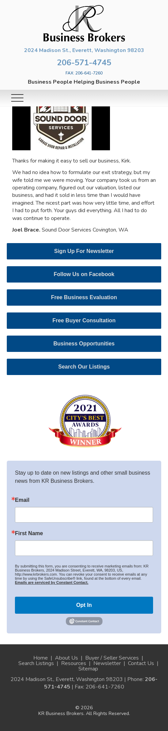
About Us (66, 658)
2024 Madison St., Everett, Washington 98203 (84, 50)
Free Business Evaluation (84, 297)
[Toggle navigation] (17, 98)
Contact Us (141, 663)
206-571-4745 (84, 62)
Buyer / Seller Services (112, 658)
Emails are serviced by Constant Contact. (51, 582)
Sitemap (88, 669)
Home (40, 658)
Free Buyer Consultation (84, 320)
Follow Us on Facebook (84, 274)
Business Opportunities (83, 343)
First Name (29, 533)
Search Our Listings (84, 367)
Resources (73, 663)
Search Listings (36, 663)
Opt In (84, 605)
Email (22, 500)
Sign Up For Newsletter (84, 251)
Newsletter (107, 663)
